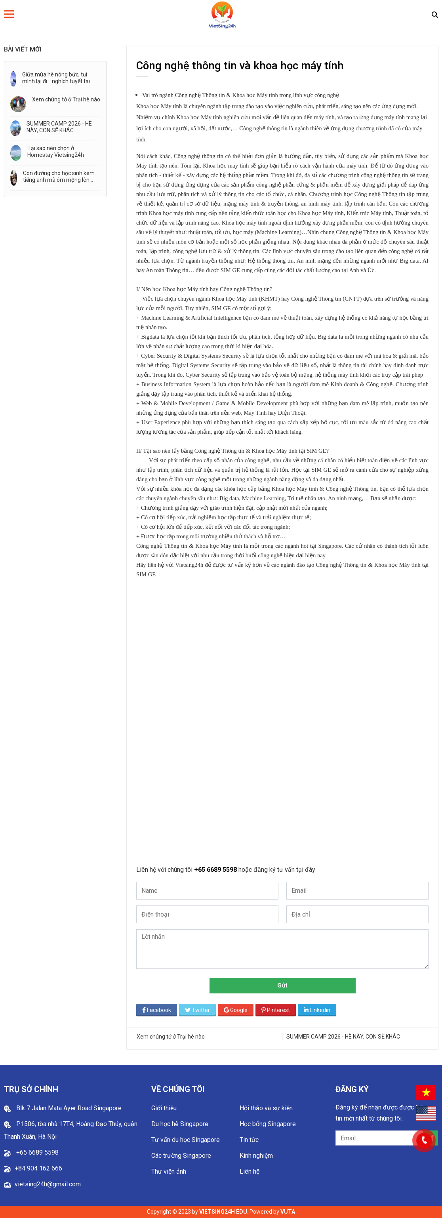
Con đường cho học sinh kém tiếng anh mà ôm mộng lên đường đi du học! (59, 176)
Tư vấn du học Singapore (185, 1140)
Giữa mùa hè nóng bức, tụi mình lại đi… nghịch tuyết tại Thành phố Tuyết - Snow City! (58, 78)
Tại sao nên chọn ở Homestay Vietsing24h (55, 151)
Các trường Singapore (181, 1155)
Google (236, 1010)
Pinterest (275, 1010)
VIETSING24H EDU (223, 1211)
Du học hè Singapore (179, 1124)
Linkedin (317, 1010)
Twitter (197, 1010)
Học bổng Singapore (268, 1124)
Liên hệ (249, 1171)
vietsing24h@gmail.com (48, 1184)
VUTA (287, 1211)
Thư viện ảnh (168, 1171)
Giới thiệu (164, 1108)
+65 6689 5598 (216, 869)
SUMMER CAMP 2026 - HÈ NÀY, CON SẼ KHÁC (59, 126)
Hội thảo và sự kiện (266, 1108)
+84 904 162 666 (38, 1168)
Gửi (282, 985)
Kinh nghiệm (256, 1155)
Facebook (156, 1010)
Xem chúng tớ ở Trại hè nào (66, 99)
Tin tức (249, 1140)
